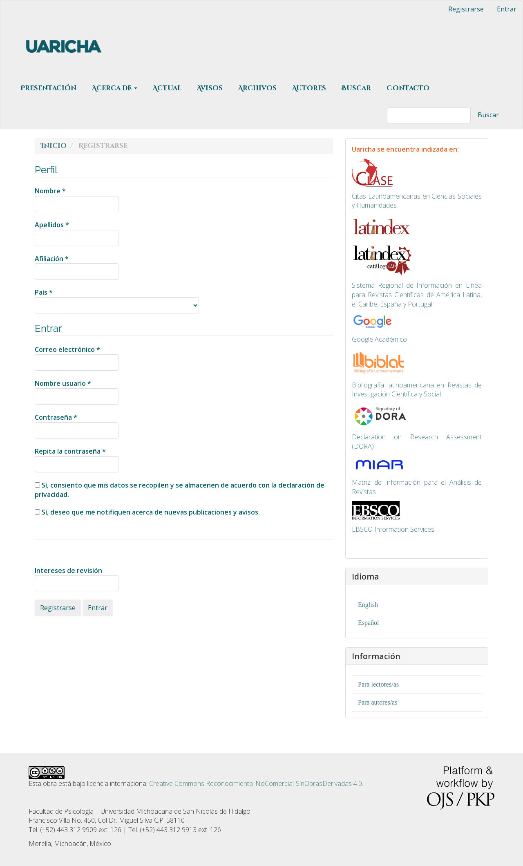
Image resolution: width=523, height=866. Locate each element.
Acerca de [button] (114, 88)
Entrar (506, 8)
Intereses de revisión (76, 579)
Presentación (48, 88)
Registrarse (466, 8)
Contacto (408, 88)
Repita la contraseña (76, 459)
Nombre (76, 199)
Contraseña (76, 426)
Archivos (257, 88)
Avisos (210, 88)
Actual (167, 88)
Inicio (54, 145)
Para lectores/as (378, 684)
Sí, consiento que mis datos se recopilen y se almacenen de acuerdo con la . (179, 490)
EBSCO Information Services (393, 529)
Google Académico (379, 339)
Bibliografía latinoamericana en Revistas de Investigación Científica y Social (417, 389)
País (117, 300)
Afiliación (76, 267)
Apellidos (76, 233)
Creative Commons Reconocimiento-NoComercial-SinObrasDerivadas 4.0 (255, 783)
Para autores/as (377, 702)
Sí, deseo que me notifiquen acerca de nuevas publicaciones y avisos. (147, 512)
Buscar (356, 88)
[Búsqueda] (429, 115)
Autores (309, 88)
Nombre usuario (76, 392)
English (368, 604)
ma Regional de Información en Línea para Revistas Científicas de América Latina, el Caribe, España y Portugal (417, 295)
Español (368, 622)
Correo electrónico (76, 358)
